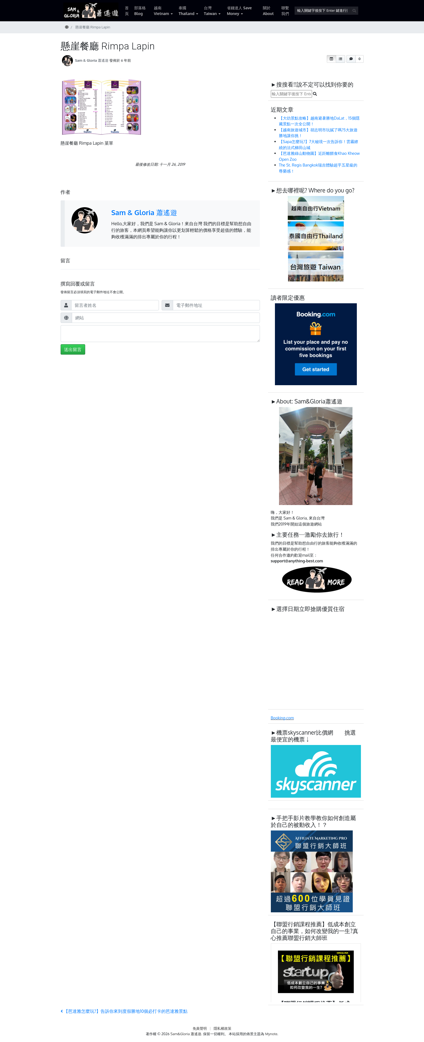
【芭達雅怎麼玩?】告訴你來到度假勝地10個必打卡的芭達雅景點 (124, 1011)
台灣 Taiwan (210, 10)
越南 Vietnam (161, 10)
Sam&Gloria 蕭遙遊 (185, 1034)
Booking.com (282, 717)
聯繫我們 (285, 10)
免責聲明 (199, 1028)
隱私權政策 (223, 1028)
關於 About (268, 10)
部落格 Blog (140, 10)
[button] (331, 59)
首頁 (127, 10)
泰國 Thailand (186, 10)
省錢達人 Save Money (239, 10)
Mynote (271, 1034)
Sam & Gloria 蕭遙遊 (92, 60)
